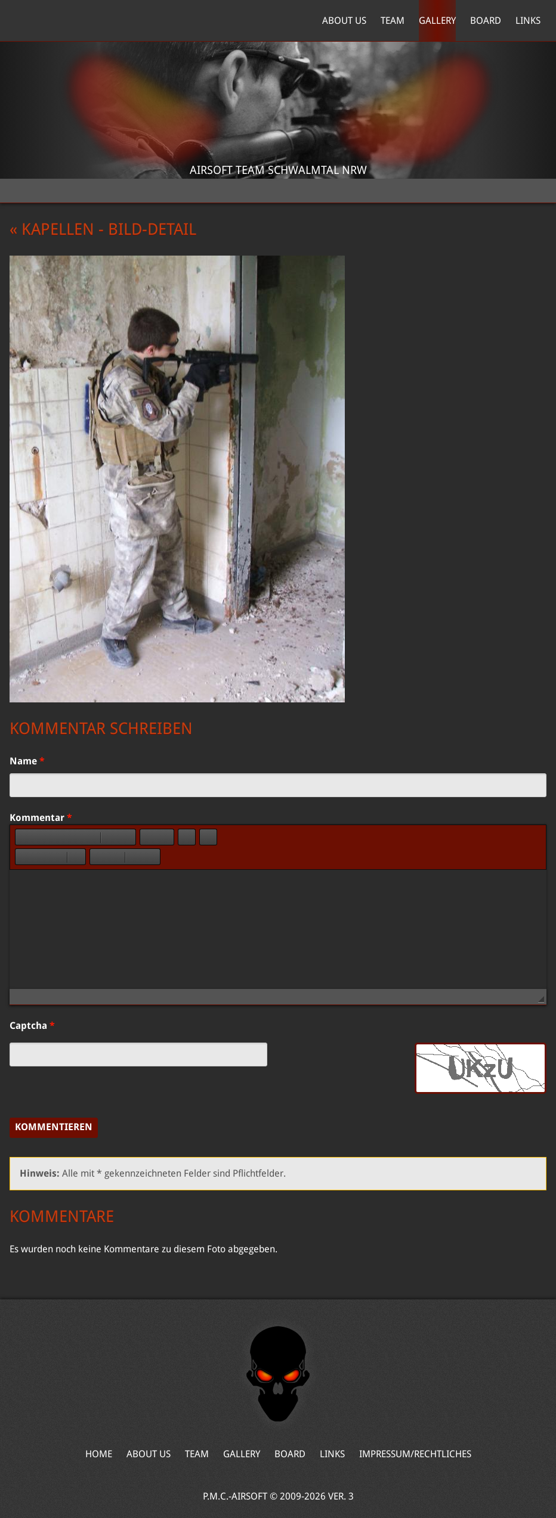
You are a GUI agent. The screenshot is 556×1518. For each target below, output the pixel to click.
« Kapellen (52, 229)
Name (27, 761)
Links (527, 20)
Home (66, 21)
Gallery (437, 20)
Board (485, 20)
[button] (24, 837)
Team (392, 20)
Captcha (32, 1025)
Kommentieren (53, 1127)
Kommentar (41, 817)
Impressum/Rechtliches (415, 1454)
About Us (344, 20)
